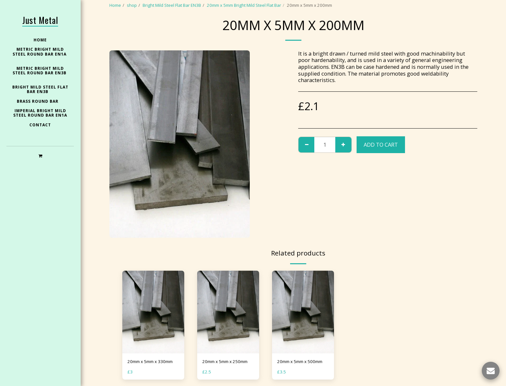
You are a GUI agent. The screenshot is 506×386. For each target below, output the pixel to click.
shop (132, 5)
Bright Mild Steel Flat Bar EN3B (172, 5)
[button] (40, 155)
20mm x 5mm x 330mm (150, 361)
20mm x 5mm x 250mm (225, 361)
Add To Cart (381, 144)
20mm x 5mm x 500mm (299, 361)
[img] (153, 312)
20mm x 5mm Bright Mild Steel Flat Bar (244, 5)
